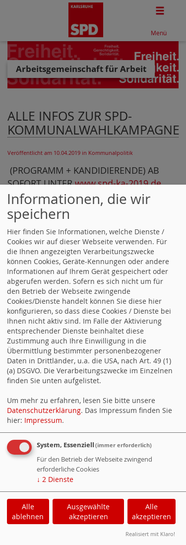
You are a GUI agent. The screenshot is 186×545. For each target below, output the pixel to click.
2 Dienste (55, 479)
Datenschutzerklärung (44, 410)
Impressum (43, 420)
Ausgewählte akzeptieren (88, 511)
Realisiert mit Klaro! (150, 534)
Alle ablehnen (28, 511)
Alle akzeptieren (151, 511)
